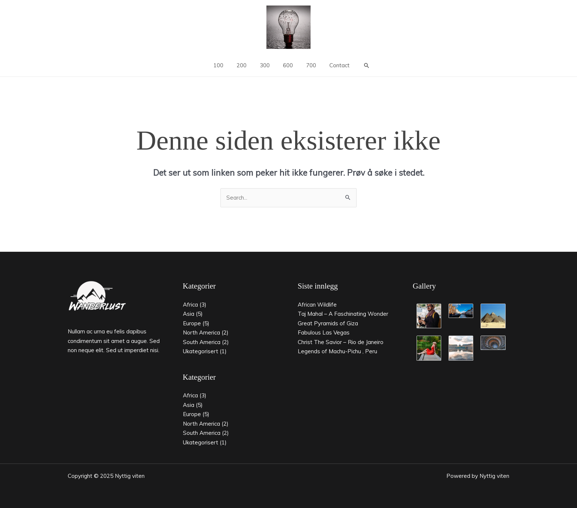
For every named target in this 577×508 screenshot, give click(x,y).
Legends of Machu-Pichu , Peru (337, 351)
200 (245, 65)
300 (266, 65)
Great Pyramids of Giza (328, 323)
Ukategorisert (200, 351)
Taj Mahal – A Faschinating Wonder (343, 313)
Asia (188, 313)
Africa (190, 304)
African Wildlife (317, 304)
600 (287, 65)
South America (201, 342)
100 (224, 65)
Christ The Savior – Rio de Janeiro (340, 342)
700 (308, 65)
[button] (360, 65)
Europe (192, 323)
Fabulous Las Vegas (324, 332)
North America (201, 332)
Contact (334, 65)
